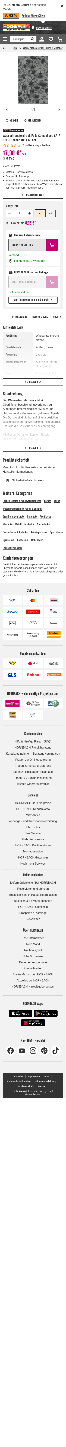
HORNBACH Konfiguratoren (33, 845)
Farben (47, 501)
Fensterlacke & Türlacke (15, 532)
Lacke (57, 501)
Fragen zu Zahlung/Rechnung (33, 777)
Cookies (18, 1076)
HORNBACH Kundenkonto (33, 809)
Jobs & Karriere (33, 956)
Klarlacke (7, 524)
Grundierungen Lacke (13, 516)
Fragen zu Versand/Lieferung (33, 765)
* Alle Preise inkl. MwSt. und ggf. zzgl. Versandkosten (33, 1093)
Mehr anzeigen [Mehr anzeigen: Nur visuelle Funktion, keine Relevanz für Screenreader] (33, 382)
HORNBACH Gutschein (33, 857)
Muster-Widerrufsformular (33, 783)
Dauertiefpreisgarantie (33, 962)
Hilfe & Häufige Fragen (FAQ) (33, 741)
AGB (46, 1076)
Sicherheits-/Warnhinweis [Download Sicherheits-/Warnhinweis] (28, 480)
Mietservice (33, 815)
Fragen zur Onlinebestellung (33, 759)
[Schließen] (62, 6)
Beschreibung (40, 316)
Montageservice (33, 851)
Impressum (34, 1076)
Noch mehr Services (33, 863)
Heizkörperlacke (38, 532)
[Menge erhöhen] (29, 213)
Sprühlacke (8, 540)
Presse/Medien (33, 968)
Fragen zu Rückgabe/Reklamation (33, 771)
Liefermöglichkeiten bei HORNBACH (33, 882)
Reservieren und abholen (33, 888)
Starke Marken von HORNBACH (33, 974)
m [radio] (40, 213)
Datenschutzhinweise (18, 1081)
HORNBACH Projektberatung (33, 747)
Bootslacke (22, 540)
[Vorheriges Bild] (7, 110)
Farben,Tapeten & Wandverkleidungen (22, 501)
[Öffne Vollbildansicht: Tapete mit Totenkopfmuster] (33, 80)
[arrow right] (60, 317)
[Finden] (19, 39)
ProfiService (32, 833)
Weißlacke (45, 516)
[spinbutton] (19, 213)
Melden (42, 1086)
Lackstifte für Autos (12, 548)
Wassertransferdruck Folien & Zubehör (42, 48)
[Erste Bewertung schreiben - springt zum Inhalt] (26, 145)
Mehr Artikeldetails (33, 195)
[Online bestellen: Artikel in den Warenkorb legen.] (33, 245)
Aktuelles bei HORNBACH (33, 980)
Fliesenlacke (43, 524)
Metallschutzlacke (24, 524)
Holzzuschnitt (33, 827)
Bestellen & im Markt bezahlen (33, 900)
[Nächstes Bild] (59, 110)
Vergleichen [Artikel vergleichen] (32, 120)
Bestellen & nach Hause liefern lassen (33, 894)
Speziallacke (56, 532)
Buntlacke (32, 516)
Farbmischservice (33, 839)
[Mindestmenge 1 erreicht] (9, 213)
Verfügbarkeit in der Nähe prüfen (33, 300)
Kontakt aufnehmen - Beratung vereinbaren (33, 753)
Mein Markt (33, 944)
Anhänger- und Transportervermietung (33, 821)
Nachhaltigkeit (33, 950)
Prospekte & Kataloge (33, 912)
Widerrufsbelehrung (45, 1081)
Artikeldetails (19, 316)
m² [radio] (50, 213)
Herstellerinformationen (17, 471)
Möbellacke (37, 540)
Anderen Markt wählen (33, 15)
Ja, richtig (11, 15)
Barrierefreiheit (26, 1086)
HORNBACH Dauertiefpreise (33, 803)
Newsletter (33, 919)
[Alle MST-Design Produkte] (13, 130)
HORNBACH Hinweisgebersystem (33, 986)
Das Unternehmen (33, 938)
